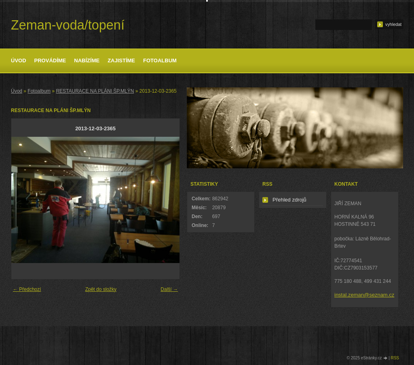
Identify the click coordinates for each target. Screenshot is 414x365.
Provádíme (50, 60)
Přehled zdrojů (289, 200)
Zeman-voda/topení (68, 25)
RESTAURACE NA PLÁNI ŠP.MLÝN (95, 91)
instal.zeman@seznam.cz (364, 295)
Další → (169, 289)
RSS (395, 358)
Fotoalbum (160, 60)
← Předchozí (27, 289)
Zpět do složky (100, 289)
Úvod (18, 60)
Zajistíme (121, 60)
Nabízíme (86, 60)
